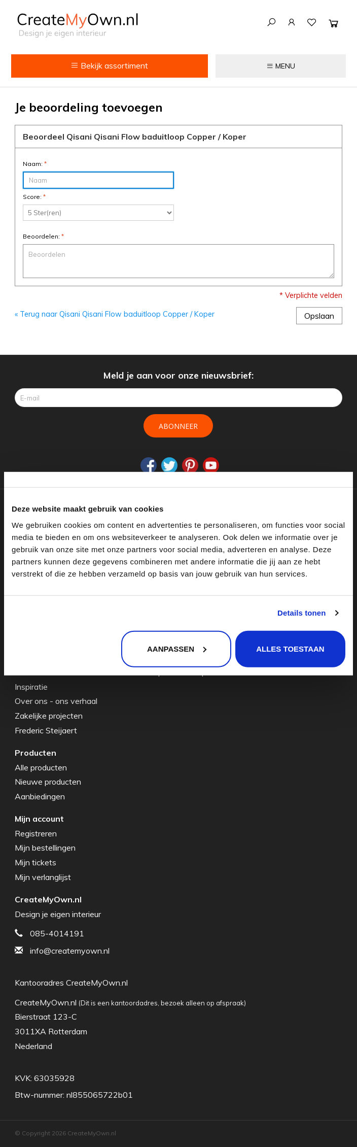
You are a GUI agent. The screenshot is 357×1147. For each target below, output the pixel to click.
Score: (34, 196)
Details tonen (301, 613)
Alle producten (41, 767)
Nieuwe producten (48, 782)
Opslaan (319, 316)
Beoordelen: (43, 236)
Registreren (36, 833)
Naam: (35, 163)
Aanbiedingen (40, 796)
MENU (280, 66)
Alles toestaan (290, 648)
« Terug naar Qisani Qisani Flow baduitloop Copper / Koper (115, 314)
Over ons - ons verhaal (56, 701)
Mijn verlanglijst (43, 877)
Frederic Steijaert (46, 730)
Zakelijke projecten (49, 716)
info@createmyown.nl (70, 951)
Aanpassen (176, 648)
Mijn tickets (35, 862)
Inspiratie (31, 687)
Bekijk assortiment (109, 65)
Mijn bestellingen (45, 847)
